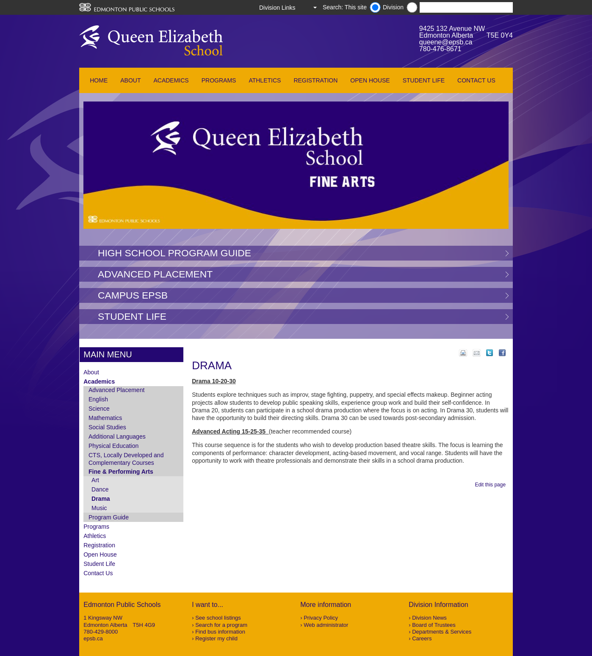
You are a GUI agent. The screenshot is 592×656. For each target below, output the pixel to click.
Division (393, 7)
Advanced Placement (155, 274)
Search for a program (221, 625)
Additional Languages (117, 436)
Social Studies (107, 427)
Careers (422, 638)
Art (95, 480)
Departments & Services (441, 632)
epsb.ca (93, 638)
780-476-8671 (440, 48)
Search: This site (345, 7)
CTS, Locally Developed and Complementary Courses (126, 459)
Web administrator (326, 625)
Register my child (216, 638)
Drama (100, 498)
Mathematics (105, 417)
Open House (370, 80)
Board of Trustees (434, 625)
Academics (170, 80)
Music (99, 508)
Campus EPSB (133, 295)
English (98, 399)
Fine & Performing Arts (121, 471)
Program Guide (109, 517)
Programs (219, 80)
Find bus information (220, 632)
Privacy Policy (321, 618)
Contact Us (476, 80)
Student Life (424, 80)
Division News (429, 618)
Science (99, 408)
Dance (99, 489)
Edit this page (491, 485)
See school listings (218, 618)
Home (99, 80)
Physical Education (113, 445)
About (130, 80)
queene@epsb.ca (446, 42)
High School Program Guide (174, 252)
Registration (315, 80)
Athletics (265, 80)
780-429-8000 (100, 632)
